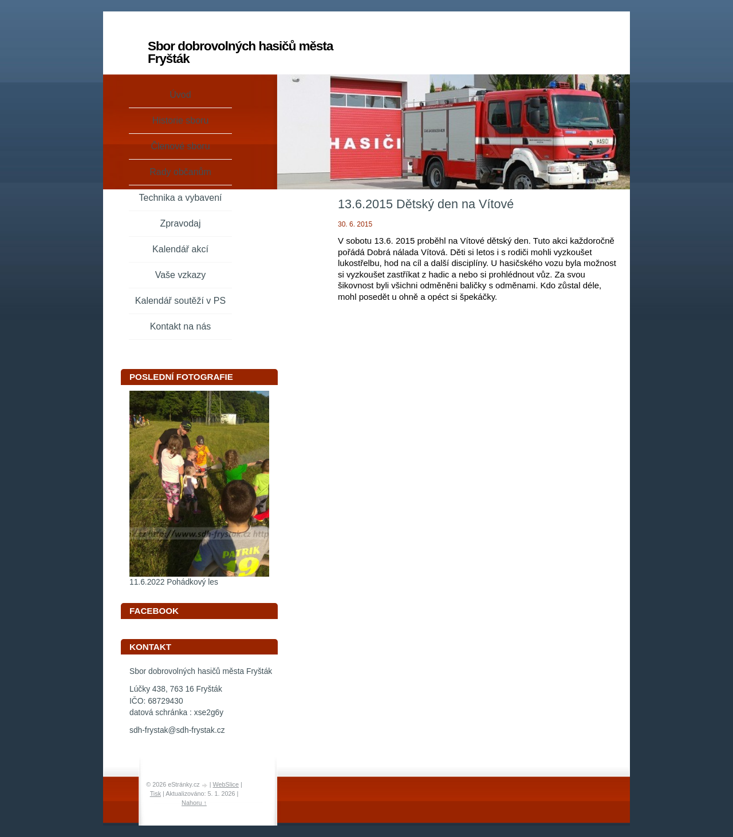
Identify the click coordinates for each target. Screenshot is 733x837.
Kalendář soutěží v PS (180, 301)
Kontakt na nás (180, 326)
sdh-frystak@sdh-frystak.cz (177, 730)
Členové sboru (180, 146)
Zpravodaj (180, 223)
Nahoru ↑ (194, 802)
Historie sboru (180, 120)
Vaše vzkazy (180, 275)
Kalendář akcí (180, 249)
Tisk (155, 793)
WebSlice (226, 784)
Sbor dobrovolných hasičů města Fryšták (240, 52)
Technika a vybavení (180, 198)
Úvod (180, 95)
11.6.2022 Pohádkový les (173, 582)
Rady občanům (180, 172)
